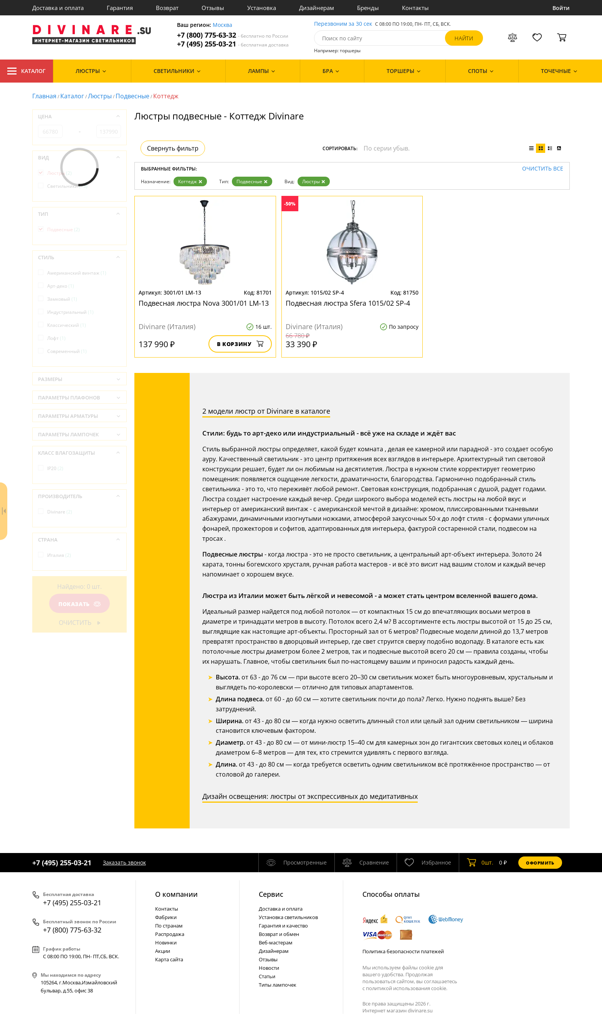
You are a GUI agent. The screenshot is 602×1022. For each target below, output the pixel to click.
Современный (67, 351)
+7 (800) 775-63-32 (232, 35)
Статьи (267, 976)
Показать (79, 604)
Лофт (56, 338)
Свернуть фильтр (172, 148)
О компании (176, 894)
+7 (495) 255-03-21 (233, 44)
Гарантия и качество (283, 925)
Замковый (62, 299)
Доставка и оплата (58, 8)
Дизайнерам (316, 8)
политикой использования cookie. (406, 988)
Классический (66, 325)
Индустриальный (70, 312)
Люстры (100, 96)
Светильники (67, 186)
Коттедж (190, 181)
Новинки (166, 942)
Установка (261, 8)
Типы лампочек (277, 984)
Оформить (540, 863)
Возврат (167, 8)
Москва (222, 25)
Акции (162, 950)
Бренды (368, 8)
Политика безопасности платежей (403, 951)
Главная (44, 96)
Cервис (271, 894)
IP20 (55, 468)
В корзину (240, 344)
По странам (169, 925)
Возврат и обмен (279, 934)
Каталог (26, 71)
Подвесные (132, 96)
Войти (561, 8)
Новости (269, 967)
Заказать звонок (124, 862)
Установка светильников (288, 917)
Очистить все (542, 169)
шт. (480, 862)
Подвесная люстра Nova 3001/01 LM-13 (204, 303)
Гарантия (120, 8)
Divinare (59, 512)
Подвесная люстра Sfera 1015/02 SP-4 (348, 303)
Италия (59, 555)
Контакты (415, 8)
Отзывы (213, 8)
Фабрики (166, 917)
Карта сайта (169, 959)
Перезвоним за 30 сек (343, 24)
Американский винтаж (76, 273)
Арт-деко (60, 286)
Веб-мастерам (276, 942)
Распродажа (169, 934)
